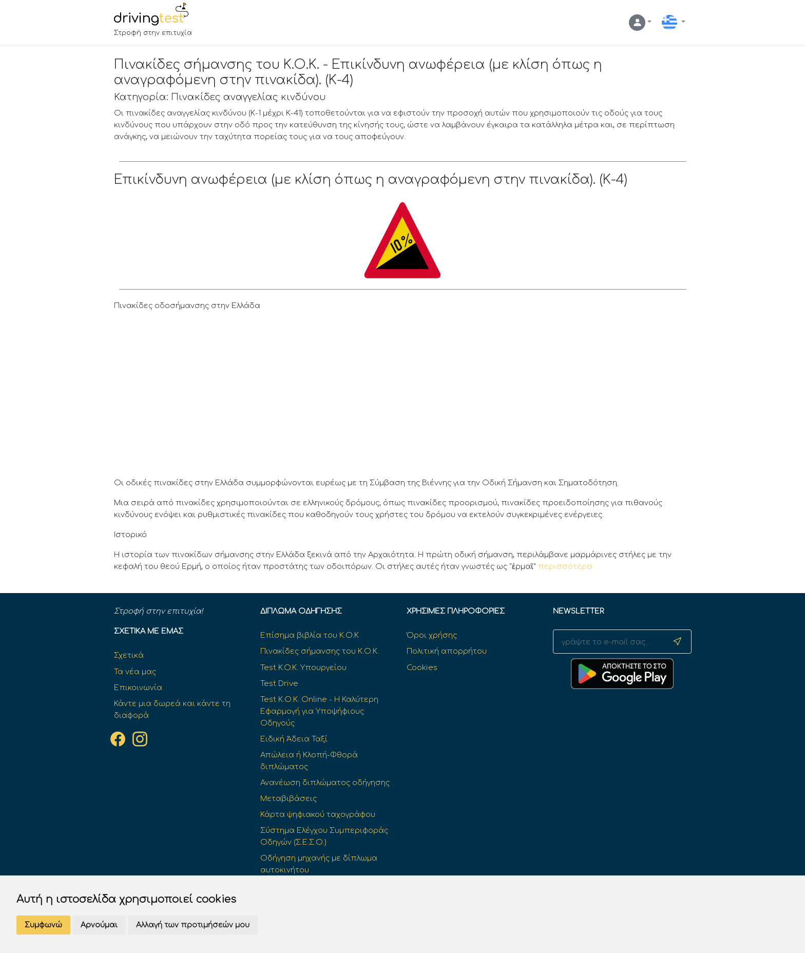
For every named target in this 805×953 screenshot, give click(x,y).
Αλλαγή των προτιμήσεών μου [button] (193, 925)
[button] (640, 22)
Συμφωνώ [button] (43, 925)
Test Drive (279, 683)
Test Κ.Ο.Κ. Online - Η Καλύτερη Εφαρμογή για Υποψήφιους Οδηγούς (319, 711)
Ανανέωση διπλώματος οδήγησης (325, 782)
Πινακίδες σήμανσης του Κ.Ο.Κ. (319, 651)
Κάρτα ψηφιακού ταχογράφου (317, 814)
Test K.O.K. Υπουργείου (303, 667)
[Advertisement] (403, 397)
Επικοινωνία (138, 687)
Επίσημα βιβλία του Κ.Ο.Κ (309, 635)
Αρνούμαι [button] (99, 925)
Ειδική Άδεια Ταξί (294, 739)
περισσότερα (565, 566)
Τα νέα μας (135, 672)
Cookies (422, 667)
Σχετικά (129, 655)
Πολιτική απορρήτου (447, 651)
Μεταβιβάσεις (288, 798)
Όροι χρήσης (432, 635)
